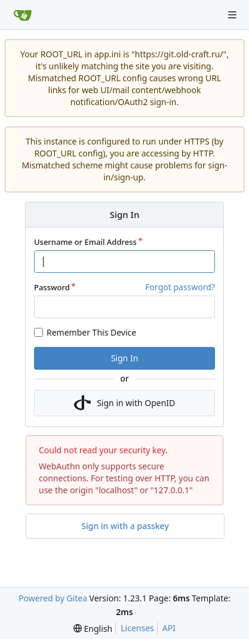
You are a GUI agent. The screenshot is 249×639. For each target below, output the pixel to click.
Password (52, 287)
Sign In (125, 358)
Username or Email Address (85, 241)
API (169, 628)
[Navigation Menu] (232, 15)
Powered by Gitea (53, 598)
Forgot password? (180, 287)
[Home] (22, 15)
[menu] (92, 628)
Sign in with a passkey (125, 526)
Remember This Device (91, 332)
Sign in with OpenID (125, 403)
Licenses (137, 628)
